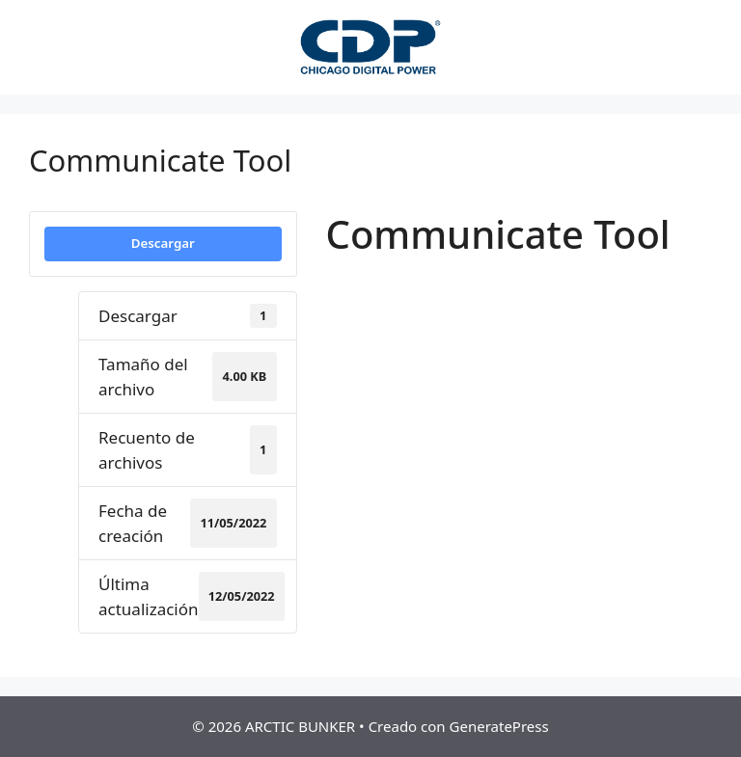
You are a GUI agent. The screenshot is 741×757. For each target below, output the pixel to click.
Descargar (163, 243)
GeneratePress (499, 726)
